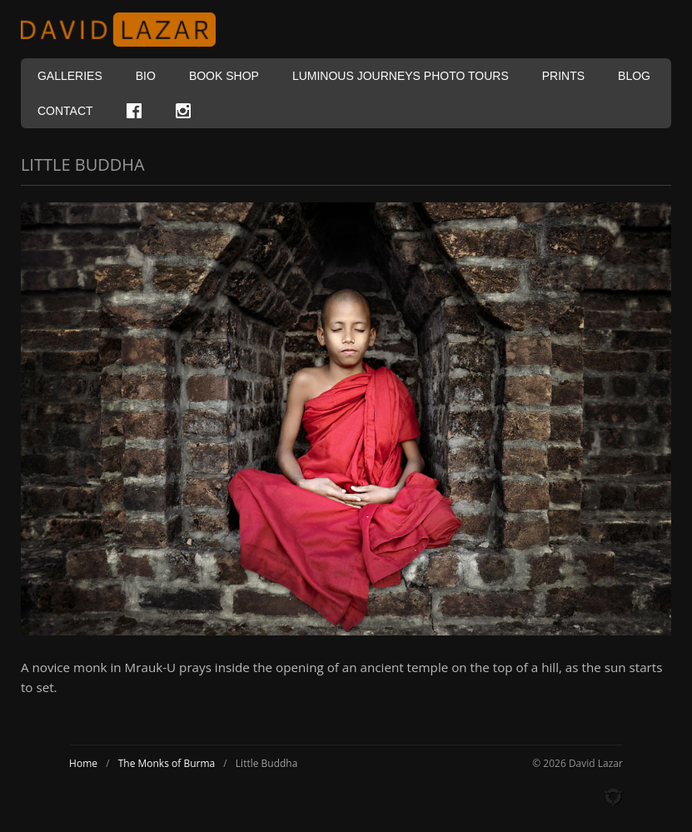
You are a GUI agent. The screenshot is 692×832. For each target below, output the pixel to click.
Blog (634, 75)
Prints (563, 75)
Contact (65, 110)
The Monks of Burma (167, 763)
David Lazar (125, 29)
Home (83, 763)
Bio (146, 75)
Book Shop (224, 75)
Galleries (69, 75)
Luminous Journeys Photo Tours (400, 75)
